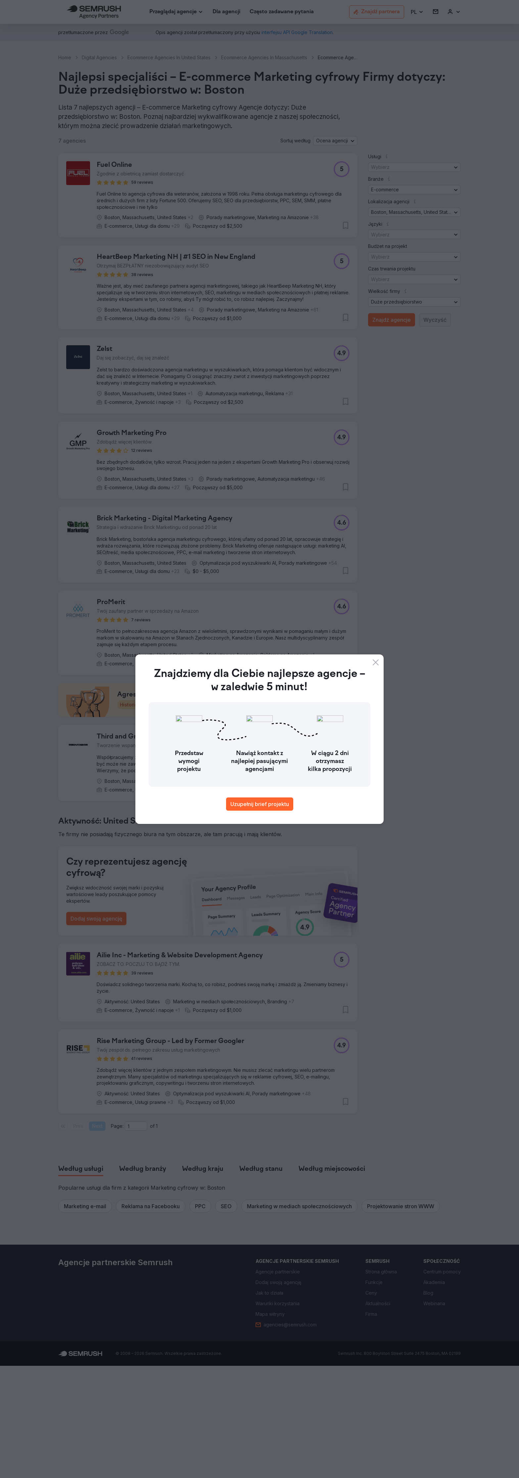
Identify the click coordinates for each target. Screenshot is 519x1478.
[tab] (80, 1281)
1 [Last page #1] (157, 1238)
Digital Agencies (99, 57)
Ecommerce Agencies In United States (169, 57)
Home (64, 57)
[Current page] (136, 1238)
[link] (226, 12)
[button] (417, 12)
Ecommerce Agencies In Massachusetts (264, 57)
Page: (117, 1238)
